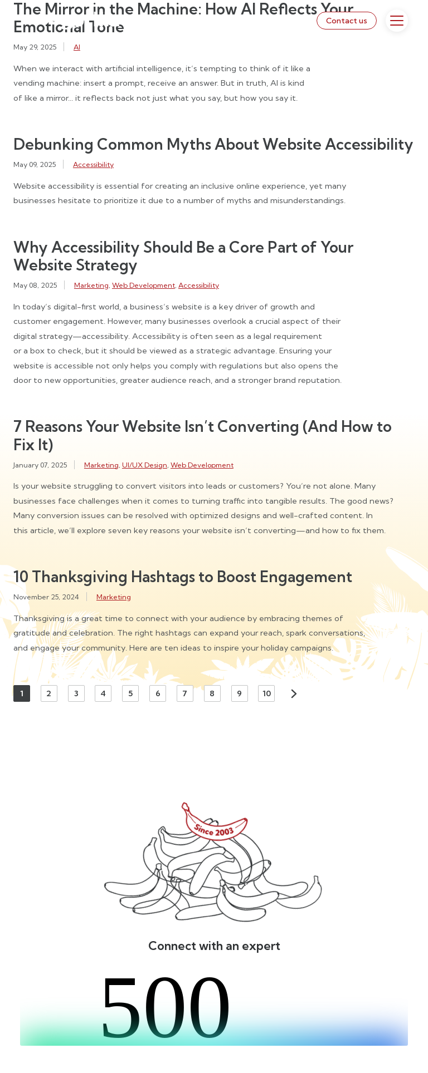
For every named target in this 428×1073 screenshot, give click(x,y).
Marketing (91, 284)
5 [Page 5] (130, 693)
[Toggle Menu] (397, 20)
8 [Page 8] (212, 693)
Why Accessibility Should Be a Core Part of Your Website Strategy (183, 256)
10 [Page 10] (266, 693)
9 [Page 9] (239, 693)
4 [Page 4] (103, 693)
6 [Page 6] (157, 693)
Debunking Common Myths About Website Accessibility (213, 144)
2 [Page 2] (48, 693)
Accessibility (93, 164)
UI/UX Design (144, 464)
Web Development (143, 284)
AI (77, 46)
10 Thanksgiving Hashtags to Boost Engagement (182, 576)
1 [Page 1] (21, 693)
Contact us (346, 21)
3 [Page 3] (76, 693)
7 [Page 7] (184, 693)
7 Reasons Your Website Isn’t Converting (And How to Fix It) (202, 435)
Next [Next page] (293, 693)
